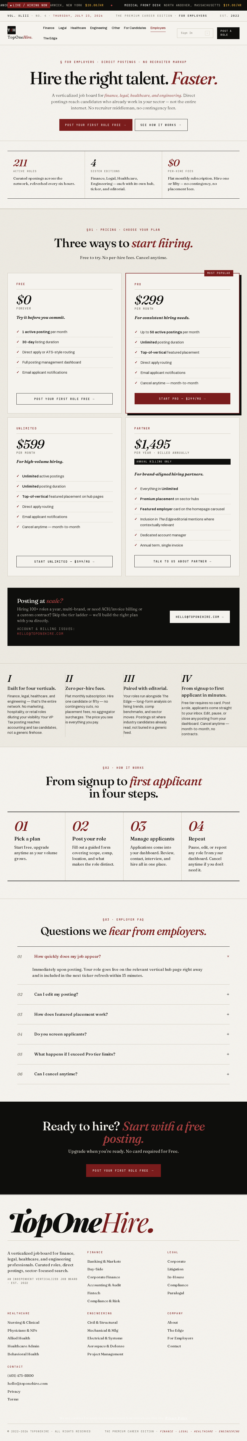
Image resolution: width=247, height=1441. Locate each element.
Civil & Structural (102, 1322)
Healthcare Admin (23, 1346)
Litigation (175, 1269)
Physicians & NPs (22, 1330)
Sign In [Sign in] (195, 33)
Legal (63, 28)
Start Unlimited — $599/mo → (64, 561)
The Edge (50, 38)
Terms (13, 1399)
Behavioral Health (23, 1354)
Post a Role (226, 32)
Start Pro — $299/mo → (182, 398)
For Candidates (135, 28)
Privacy (14, 1391)
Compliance (177, 1285)
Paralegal (175, 1293)
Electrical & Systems (105, 1338)
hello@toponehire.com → (200, 617)
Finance (48, 28)
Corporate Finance (103, 1277)
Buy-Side (95, 1269)
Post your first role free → (64, 399)
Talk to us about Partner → (182, 561)
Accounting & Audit (104, 1285)
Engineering (98, 28)
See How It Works (161, 125)
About (172, 1322)
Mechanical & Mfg (102, 1330)
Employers (158, 28)
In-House (175, 1277)
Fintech (93, 1293)
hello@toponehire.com (40, 633)
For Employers (180, 1338)
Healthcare (78, 28)
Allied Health (18, 1338)
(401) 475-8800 (20, 1375)
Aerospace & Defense (105, 1346)
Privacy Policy (176, 1418)
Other (116, 28)
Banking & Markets (104, 1261)
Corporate (176, 1261)
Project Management (105, 1354)
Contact (174, 1346)
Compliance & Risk (103, 1301)
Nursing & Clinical (23, 1322)
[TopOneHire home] (23, 33)
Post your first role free (96, 125)
